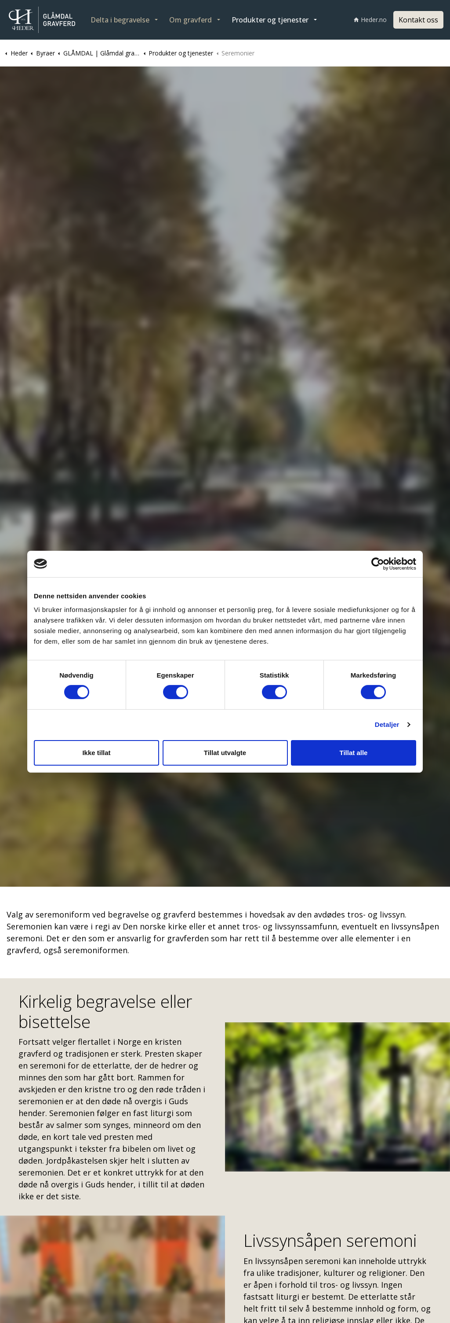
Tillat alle (354, 752)
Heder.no (370, 19)
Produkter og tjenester (270, 20)
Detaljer (387, 724)
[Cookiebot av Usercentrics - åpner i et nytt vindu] (377, 563)
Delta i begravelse (120, 20)
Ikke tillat (96, 752)
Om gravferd (190, 20)
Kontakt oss (418, 20)
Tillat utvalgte (225, 752)
